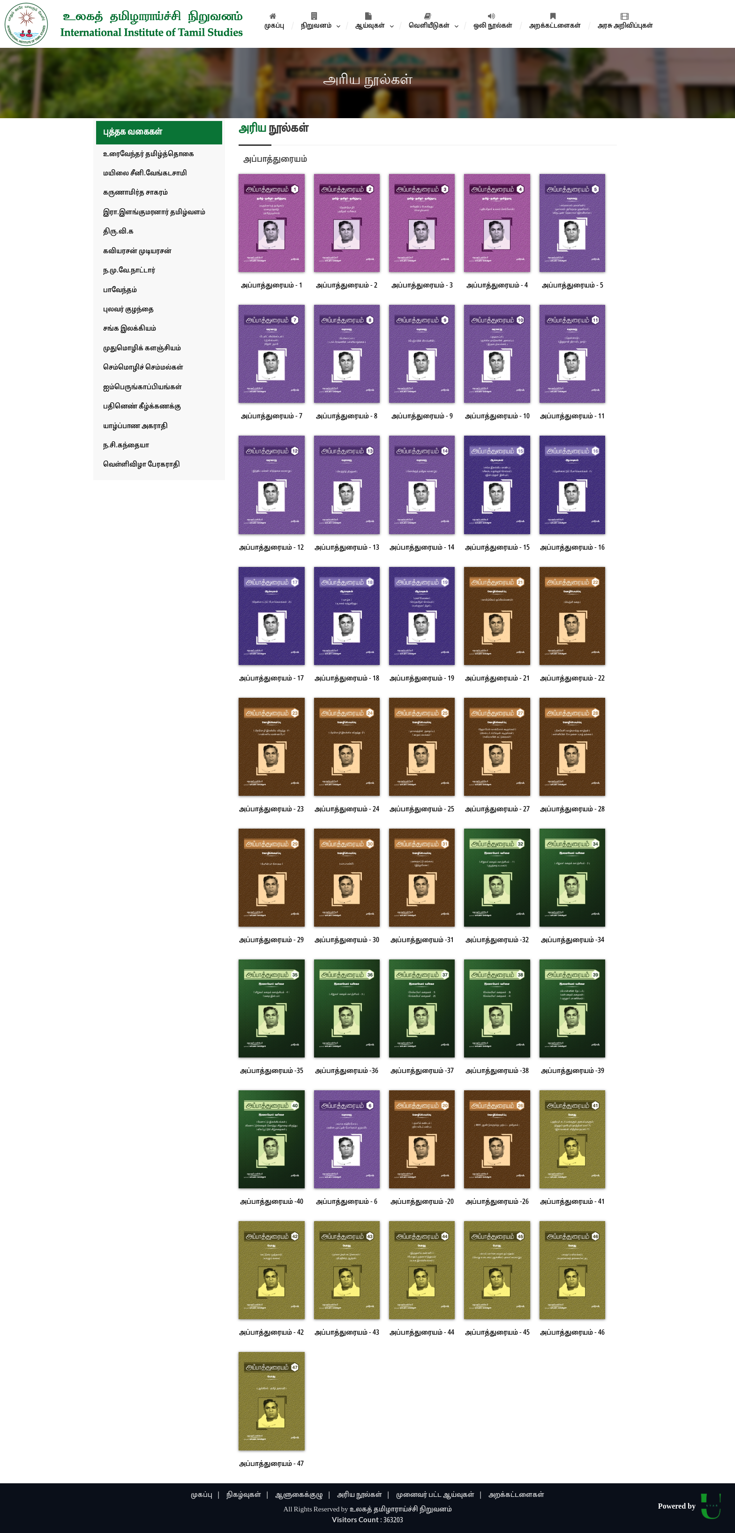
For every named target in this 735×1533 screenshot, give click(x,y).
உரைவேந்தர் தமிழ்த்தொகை (148, 154)
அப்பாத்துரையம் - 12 (271, 548)
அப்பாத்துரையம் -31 (422, 940)
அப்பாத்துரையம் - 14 (422, 548)
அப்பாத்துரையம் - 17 (271, 678)
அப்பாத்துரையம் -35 (271, 1071)
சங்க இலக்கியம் (129, 329)
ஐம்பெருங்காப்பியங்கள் (142, 387)
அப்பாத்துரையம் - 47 (271, 1464)
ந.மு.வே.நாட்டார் (129, 270)
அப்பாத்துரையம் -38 (497, 1071)
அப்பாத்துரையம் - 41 (572, 1202)
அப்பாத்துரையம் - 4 (497, 285)
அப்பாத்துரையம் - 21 (497, 678)
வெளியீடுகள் (429, 21)
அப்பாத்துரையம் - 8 (346, 416)
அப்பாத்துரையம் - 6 (346, 1202)
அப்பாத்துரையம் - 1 (271, 285)
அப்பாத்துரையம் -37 (422, 1071)
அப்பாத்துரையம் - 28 (572, 809)
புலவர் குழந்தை (128, 309)
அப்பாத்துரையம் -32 (497, 940)
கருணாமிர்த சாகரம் (135, 193)
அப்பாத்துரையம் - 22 (572, 678)
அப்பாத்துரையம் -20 (422, 1202)
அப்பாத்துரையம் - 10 (497, 416)
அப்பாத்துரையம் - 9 (422, 416)
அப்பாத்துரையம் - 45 (497, 1333)
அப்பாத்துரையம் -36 (346, 1071)
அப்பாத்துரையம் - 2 (346, 285)
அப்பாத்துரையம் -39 (572, 1071)
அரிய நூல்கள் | (363, 1495)
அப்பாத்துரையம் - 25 (422, 809)
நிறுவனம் (316, 21)
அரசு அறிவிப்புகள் (625, 21)
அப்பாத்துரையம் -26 (497, 1202)
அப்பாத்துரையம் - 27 (497, 809)
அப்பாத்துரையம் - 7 (271, 416)
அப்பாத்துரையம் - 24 (347, 809)
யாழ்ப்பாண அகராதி (135, 426)
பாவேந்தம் (120, 290)
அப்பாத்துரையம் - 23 (271, 809)
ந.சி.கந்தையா (126, 445)
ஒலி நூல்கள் (492, 21)
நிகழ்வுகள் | (247, 1495)
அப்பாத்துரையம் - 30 (347, 940)
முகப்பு (274, 21)
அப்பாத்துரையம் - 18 (347, 678)
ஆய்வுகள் (370, 21)
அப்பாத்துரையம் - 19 (422, 678)
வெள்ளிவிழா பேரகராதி (141, 465)
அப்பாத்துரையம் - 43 (347, 1333)
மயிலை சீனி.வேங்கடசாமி (145, 173)
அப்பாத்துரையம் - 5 (572, 285)
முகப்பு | (205, 1495)
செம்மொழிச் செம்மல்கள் (143, 367)
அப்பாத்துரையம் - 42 (271, 1333)
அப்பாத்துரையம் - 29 (271, 940)
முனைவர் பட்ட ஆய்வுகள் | (439, 1495)
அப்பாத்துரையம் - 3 (422, 285)
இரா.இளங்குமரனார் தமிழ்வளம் (154, 212)
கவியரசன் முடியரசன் (137, 251)
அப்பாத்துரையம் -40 (271, 1202)
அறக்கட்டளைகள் (555, 21)
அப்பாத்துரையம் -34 (572, 940)
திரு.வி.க (118, 231)
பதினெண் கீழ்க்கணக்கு (142, 406)
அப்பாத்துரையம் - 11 (572, 416)
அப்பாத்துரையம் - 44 (422, 1333)
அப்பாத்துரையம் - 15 (497, 548)
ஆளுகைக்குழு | (303, 1495)
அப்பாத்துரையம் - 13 (347, 548)
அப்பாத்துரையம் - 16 (572, 548)
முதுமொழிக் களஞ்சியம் (142, 348)
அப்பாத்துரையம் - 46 (572, 1333)
